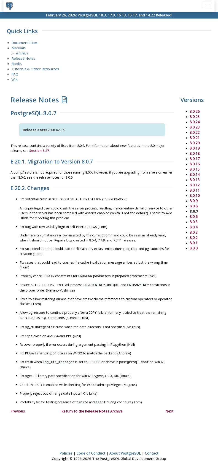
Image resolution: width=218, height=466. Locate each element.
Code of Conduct (90, 449)
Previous (18, 407)
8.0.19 (195, 148)
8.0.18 (195, 153)
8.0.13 (195, 179)
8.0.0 (194, 248)
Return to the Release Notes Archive (92, 407)
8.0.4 (194, 227)
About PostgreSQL (125, 449)
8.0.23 (195, 127)
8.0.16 (195, 164)
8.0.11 (195, 190)
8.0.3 (194, 232)
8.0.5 (194, 222)
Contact (152, 449)
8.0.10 (195, 195)
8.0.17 (195, 158)
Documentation (24, 42)
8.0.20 (195, 143)
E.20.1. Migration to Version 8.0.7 (52, 161)
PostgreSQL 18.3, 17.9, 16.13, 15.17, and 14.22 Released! (125, 15)
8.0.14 (195, 174)
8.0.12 (195, 185)
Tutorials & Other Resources (35, 69)
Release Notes (23, 58)
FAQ (14, 74)
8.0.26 (195, 111)
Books (16, 63)
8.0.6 (194, 216)
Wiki (15, 79)
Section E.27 (39, 150)
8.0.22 (195, 132)
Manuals (18, 48)
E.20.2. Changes (30, 188)
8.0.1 (194, 243)
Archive (22, 53)
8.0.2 (194, 237)
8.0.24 (195, 122)
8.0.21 (195, 137)
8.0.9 (194, 200)
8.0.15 (195, 169)
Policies (66, 449)
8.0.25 (195, 116)
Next (170, 407)
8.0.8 (194, 206)
